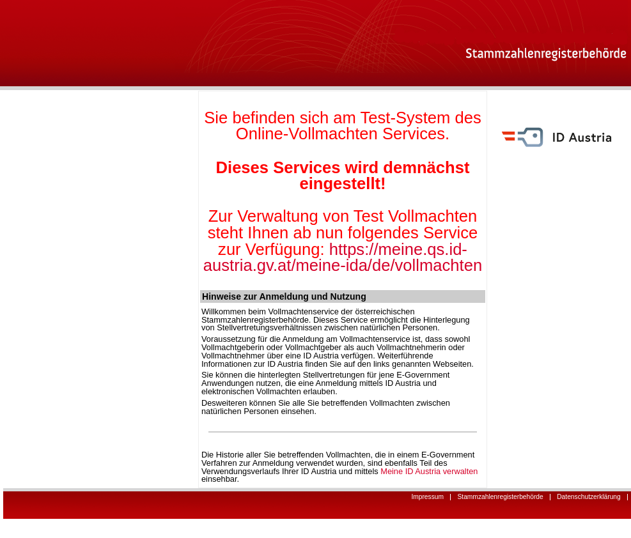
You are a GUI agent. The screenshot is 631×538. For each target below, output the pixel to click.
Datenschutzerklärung (585, 497)
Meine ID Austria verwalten (429, 471)
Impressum (424, 497)
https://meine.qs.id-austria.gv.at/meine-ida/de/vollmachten (342, 257)
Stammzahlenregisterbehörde (497, 497)
